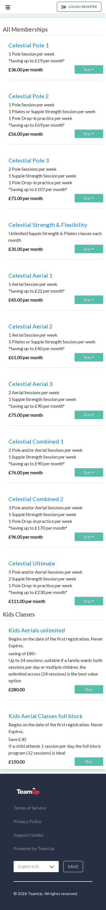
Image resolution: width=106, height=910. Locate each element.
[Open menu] (8, 7)
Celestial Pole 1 (28, 45)
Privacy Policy (27, 821)
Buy (89, 69)
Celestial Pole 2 (28, 96)
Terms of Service (30, 807)
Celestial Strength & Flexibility (47, 224)
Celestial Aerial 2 (30, 326)
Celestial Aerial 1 (30, 275)
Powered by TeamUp (34, 848)
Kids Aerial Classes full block (45, 715)
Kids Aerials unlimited (36, 630)
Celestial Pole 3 (28, 160)
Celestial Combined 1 (36, 441)
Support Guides (29, 834)
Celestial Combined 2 (36, 498)
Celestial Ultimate (31, 563)
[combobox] (36, 866)
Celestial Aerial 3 (30, 383)
